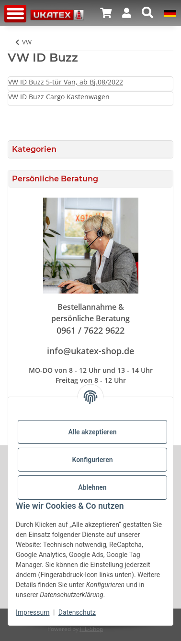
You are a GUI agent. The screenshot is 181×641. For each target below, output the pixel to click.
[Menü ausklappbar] (15, 13)
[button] (106, 12)
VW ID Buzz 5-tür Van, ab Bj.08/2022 (65, 81)
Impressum (32, 612)
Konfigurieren (92, 459)
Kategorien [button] (34, 149)
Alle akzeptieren (92, 432)
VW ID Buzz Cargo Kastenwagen (59, 96)
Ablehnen (92, 487)
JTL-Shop (91, 629)
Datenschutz (77, 612)
